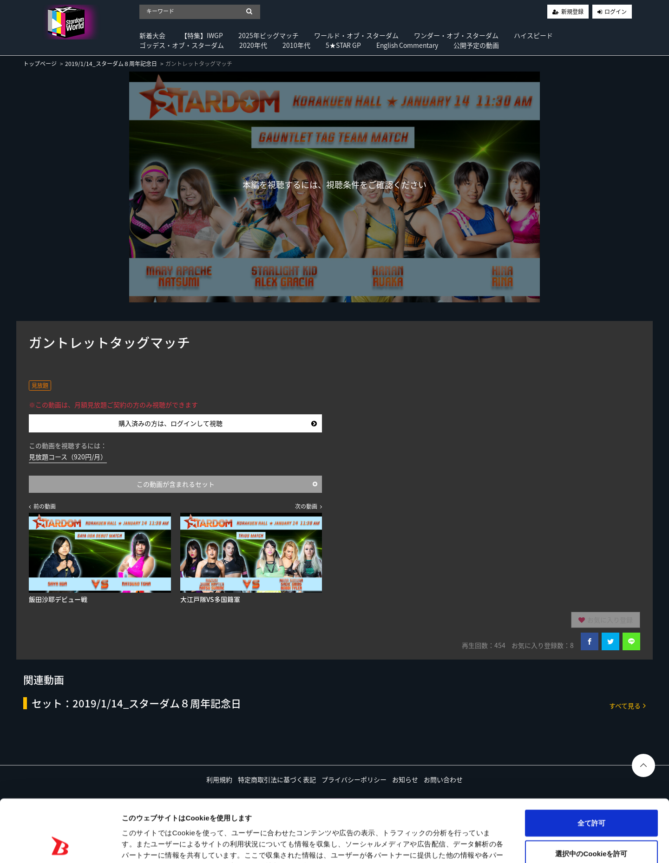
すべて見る (627, 705)
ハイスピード (533, 35)
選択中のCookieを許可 (591, 795)
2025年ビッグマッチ (268, 35)
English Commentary (407, 45)
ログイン (615, 11)
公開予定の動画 (476, 45)
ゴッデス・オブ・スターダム (181, 45)
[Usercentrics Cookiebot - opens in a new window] (60, 845)
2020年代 (253, 45)
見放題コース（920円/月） (68, 456)
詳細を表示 (448, 845)
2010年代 (296, 45)
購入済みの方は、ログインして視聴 (217, 423)
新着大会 (152, 35)
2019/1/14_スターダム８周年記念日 (111, 63)
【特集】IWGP (202, 35)
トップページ (40, 63)
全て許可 (591, 764)
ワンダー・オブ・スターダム (456, 35)
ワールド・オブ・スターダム (356, 35)
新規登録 (572, 11)
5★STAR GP (343, 45)
